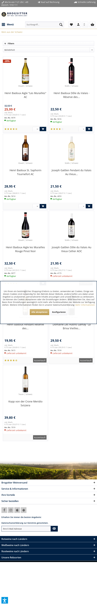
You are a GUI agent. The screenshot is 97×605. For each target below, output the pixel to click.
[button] (4, 600)
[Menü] (7, 24)
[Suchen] (61, 24)
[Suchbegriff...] (44, 24)
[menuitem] (7, 24)
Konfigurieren (59, 312)
